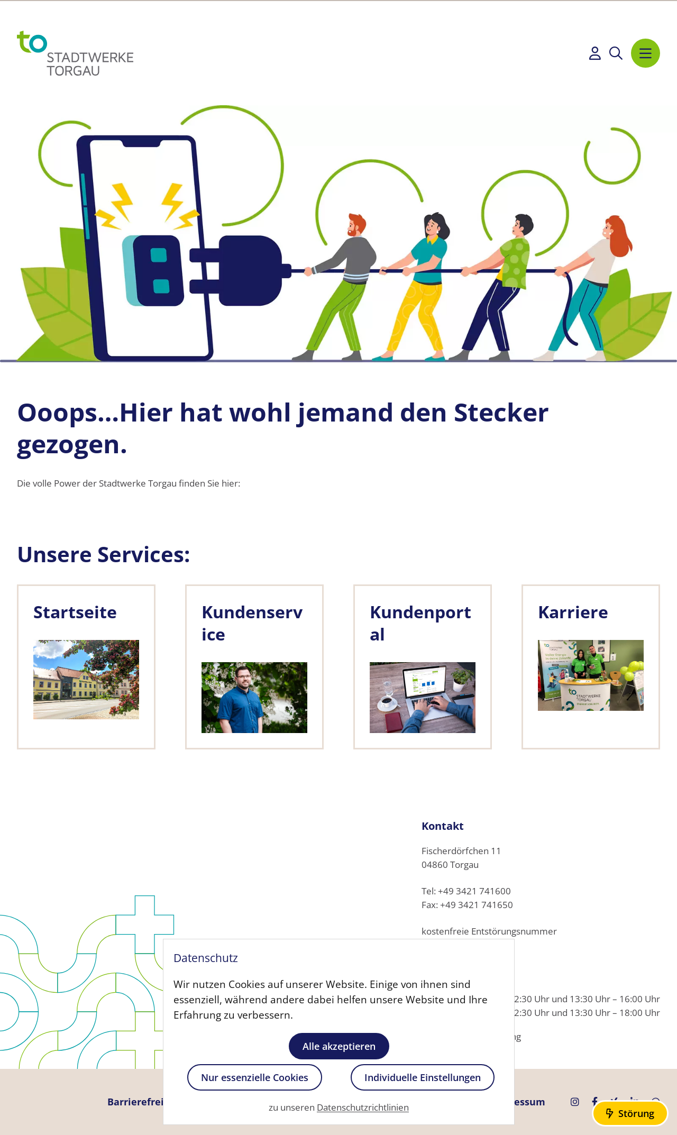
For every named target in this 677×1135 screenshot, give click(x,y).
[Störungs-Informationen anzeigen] (630, 1113)
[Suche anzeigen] (616, 53)
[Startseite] (75, 53)
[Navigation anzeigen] (645, 53)
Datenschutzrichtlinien (363, 1108)
